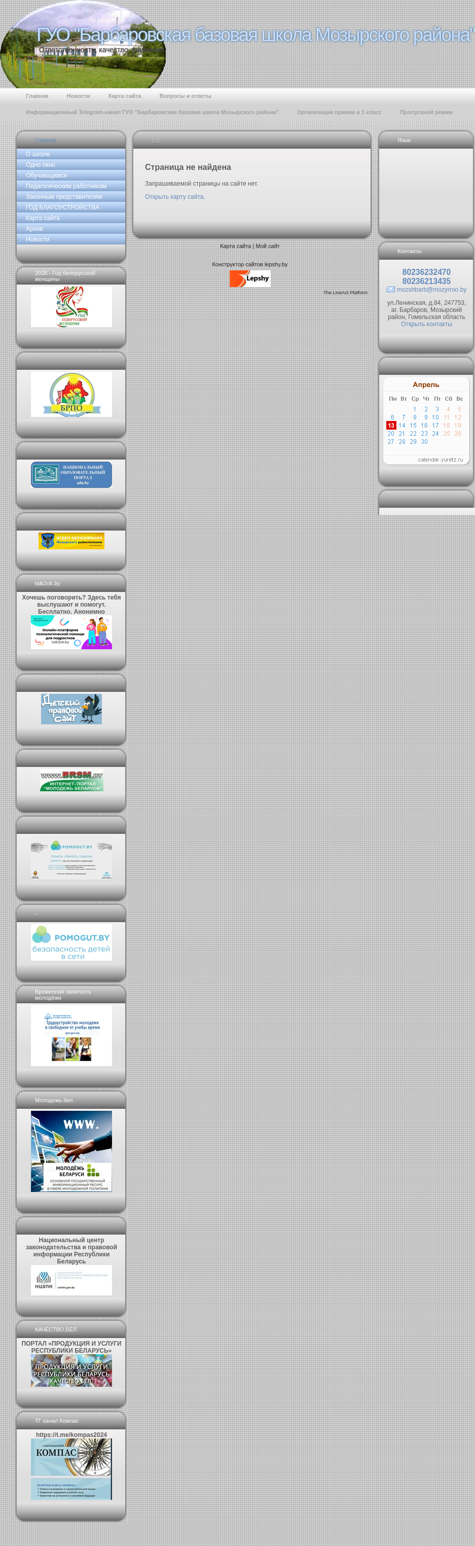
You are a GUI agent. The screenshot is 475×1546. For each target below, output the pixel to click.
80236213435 (427, 281)
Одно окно (40, 164)
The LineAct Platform (345, 292)
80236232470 (427, 272)
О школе (38, 154)
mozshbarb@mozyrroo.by (432, 289)
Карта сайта (43, 218)
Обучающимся (46, 175)
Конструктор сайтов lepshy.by (249, 264)
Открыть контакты (426, 324)
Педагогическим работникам (66, 186)
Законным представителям (64, 196)
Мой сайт (267, 246)
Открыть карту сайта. (175, 196)
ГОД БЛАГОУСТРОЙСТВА (62, 207)
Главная (45, 140)
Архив (34, 228)
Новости (37, 239)
